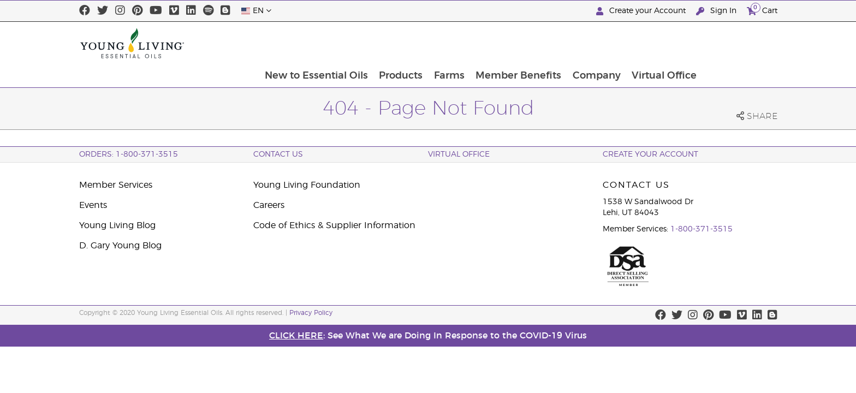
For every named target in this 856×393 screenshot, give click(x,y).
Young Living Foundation (306, 185)
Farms (521, 43)
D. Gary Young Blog (120, 245)
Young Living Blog (117, 225)
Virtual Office (738, 43)
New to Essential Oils (386, 43)
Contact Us (278, 154)
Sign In (717, 11)
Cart (762, 9)
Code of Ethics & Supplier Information (334, 225)
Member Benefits (591, 43)
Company (670, 43)
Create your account (650, 154)
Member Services (115, 185)
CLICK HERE (296, 335)
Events (93, 205)
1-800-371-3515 (701, 229)
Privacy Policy (310, 312)
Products (472, 43)
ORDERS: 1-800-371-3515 (128, 154)
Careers (268, 205)
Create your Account (642, 11)
